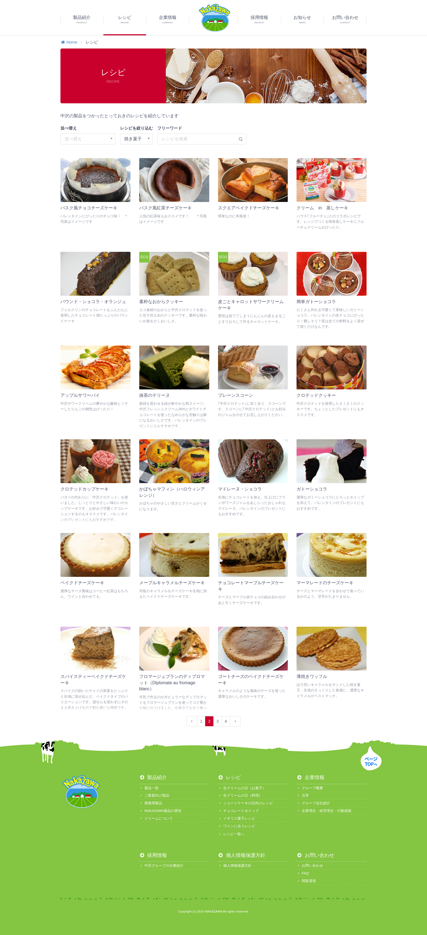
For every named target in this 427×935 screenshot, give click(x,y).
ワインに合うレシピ (236, 826)
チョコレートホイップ (238, 811)
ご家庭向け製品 (154, 795)
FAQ (303, 873)
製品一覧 (149, 788)
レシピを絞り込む (136, 128)
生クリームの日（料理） (240, 795)
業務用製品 (150, 803)
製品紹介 (153, 777)
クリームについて (156, 818)
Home (68, 42)
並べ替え (68, 128)
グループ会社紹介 (313, 803)
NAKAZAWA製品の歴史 (160, 811)
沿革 (303, 795)
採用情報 (153, 855)
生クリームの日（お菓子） (242, 788)
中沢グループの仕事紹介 (161, 865)
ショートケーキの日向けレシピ (245, 803)
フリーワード (169, 128)
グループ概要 (310, 788)
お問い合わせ (315, 855)
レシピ (229, 777)
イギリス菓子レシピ (236, 818)
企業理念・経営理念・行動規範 (324, 811)
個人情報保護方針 (241, 855)
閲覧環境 (306, 881)
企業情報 (310, 777)
